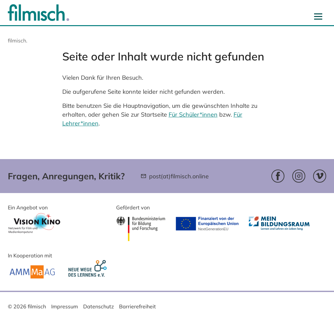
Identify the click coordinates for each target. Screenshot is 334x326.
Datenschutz (98, 306)
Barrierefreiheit (137, 306)
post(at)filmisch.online (179, 176)
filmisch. (17, 40)
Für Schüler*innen (193, 114)
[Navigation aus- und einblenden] (318, 16)
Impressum (64, 306)
